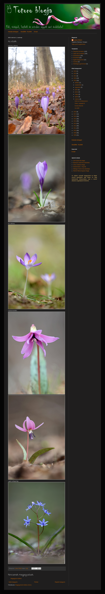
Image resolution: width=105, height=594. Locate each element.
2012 (75, 125)
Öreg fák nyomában (78, 51)
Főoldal (36, 582)
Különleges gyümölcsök (79, 64)
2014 (75, 121)
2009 (75, 133)
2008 (75, 135)
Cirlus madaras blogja (79, 164)
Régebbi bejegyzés (60, 582)
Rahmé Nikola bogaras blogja (81, 171)
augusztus (78, 87)
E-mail (36, 31)
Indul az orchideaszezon (81, 101)
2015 (75, 118)
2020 (75, 78)
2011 (75, 128)
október (77, 82)
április (77, 96)
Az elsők (77, 108)
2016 (75, 116)
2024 (75, 71)
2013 (75, 123)
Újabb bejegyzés (13, 582)
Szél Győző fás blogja (79, 160)
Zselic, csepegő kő (80, 103)
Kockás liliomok (79, 106)
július (76, 89)
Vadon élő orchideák (78, 53)
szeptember (78, 85)
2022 (75, 73)
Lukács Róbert (78, 40)
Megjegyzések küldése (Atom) (23, 585)
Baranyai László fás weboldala (81, 162)
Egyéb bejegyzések (78, 59)
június (77, 92)
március (77, 99)
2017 (75, 114)
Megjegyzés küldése (16, 578)
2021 (75, 76)
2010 (75, 130)
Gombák (75, 61)
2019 (75, 80)
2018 (75, 111)
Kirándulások (76, 55)
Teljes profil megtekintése (78, 44)
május (77, 94)
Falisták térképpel (13, 31)
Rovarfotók (76, 57)
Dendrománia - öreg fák (79, 166)
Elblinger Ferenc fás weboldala (81, 169)
